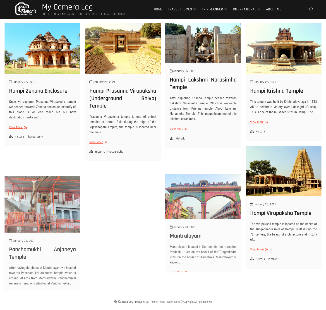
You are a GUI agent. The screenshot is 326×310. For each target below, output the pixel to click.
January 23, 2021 (22, 278)
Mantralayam (185, 268)
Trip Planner (212, 9)
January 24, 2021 (263, 204)
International (244, 9)
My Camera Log (67, 7)
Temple (272, 259)
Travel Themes (180, 9)
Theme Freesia (157, 301)
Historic (19, 137)
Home (158, 9)
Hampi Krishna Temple (276, 91)
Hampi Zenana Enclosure (38, 91)
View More (17, 127)
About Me (273, 9)
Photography (34, 137)
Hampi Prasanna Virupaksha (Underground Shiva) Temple (122, 98)
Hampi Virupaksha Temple (281, 213)
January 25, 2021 (22, 82)
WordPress (173, 301)
